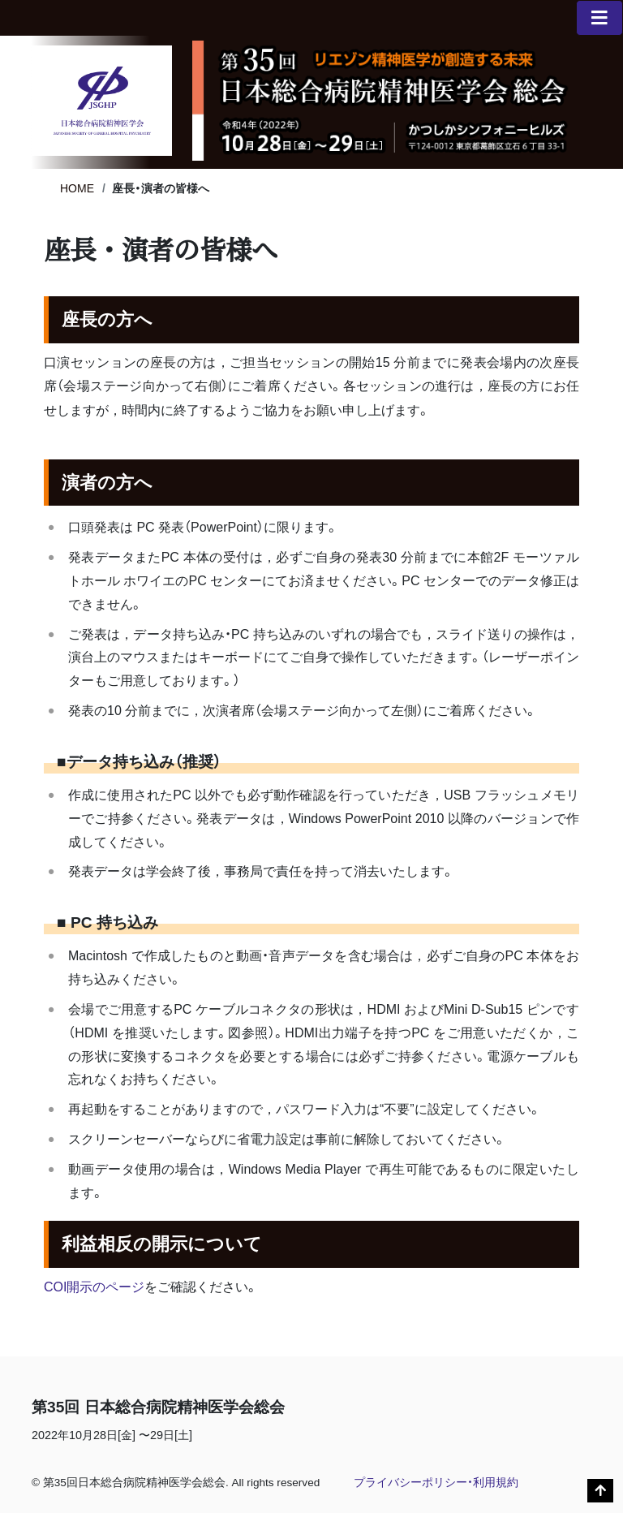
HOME (77, 188)
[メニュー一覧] (599, 18)
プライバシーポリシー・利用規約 (436, 1482)
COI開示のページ (94, 1287)
